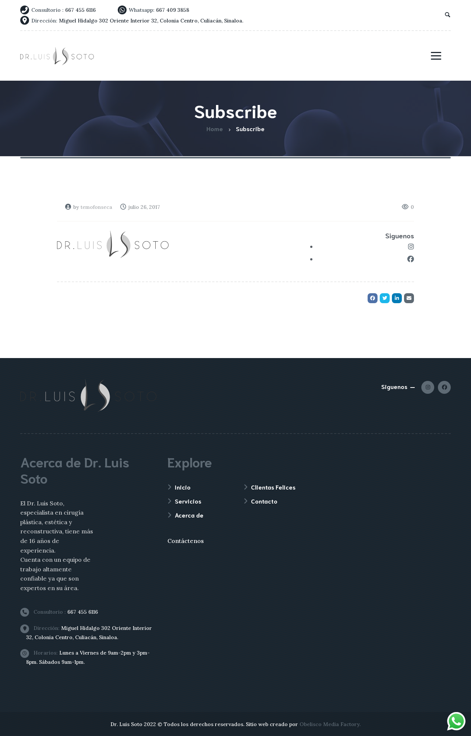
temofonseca (96, 207)
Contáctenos (185, 540)
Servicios (188, 501)
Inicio (183, 487)
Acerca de (189, 515)
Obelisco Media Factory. (330, 724)
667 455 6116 (62, 612)
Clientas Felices (273, 487)
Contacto (264, 501)
